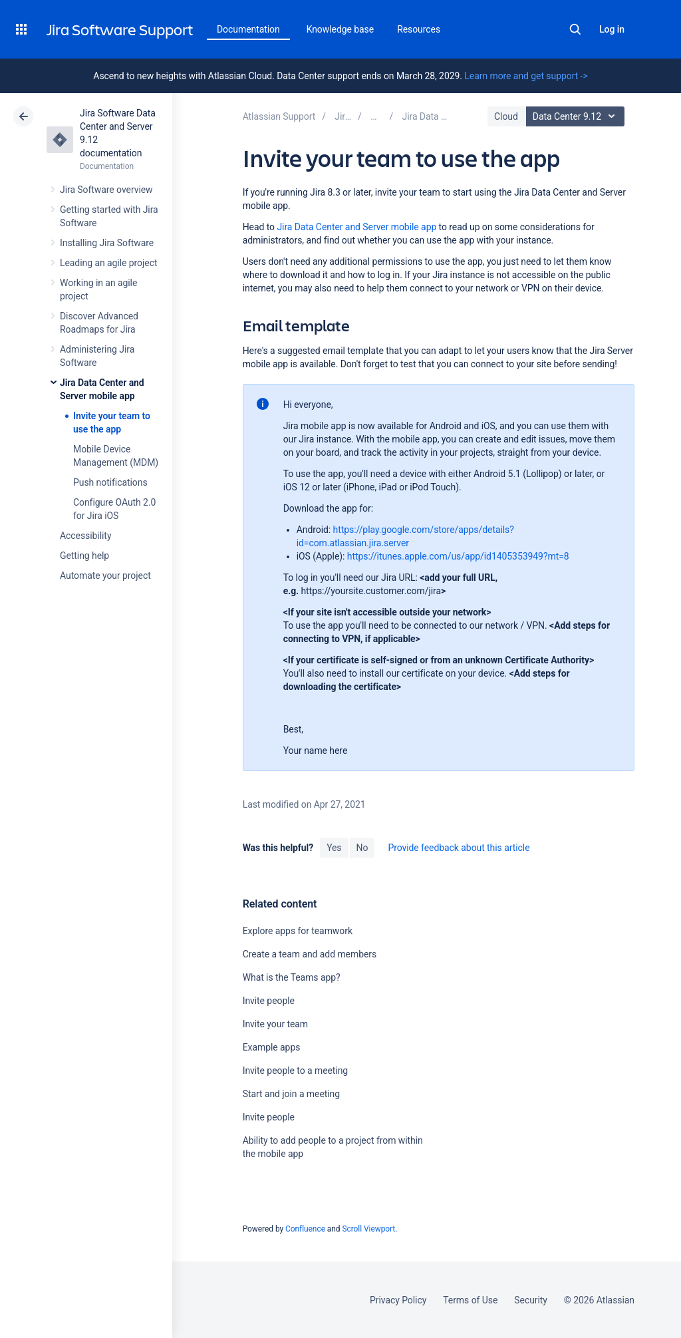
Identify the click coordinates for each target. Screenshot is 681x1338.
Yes (334, 847)
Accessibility (85, 535)
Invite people (269, 1000)
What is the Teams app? (291, 977)
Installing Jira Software (107, 243)
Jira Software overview (106, 189)
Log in (611, 29)
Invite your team (275, 1024)
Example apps (272, 1047)
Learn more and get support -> (525, 76)
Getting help (84, 555)
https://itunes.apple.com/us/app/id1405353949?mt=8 (458, 556)
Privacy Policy (398, 1300)
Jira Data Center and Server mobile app (356, 227)
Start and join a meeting (291, 1093)
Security (530, 1300)
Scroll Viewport (368, 1229)
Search (575, 29)
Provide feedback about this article (458, 847)
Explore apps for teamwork (297, 930)
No (362, 847)
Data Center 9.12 (577, 116)
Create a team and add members (310, 954)
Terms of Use (470, 1300)
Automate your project (105, 575)
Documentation (248, 29)
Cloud (506, 116)
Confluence (305, 1229)
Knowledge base (340, 29)
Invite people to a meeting (295, 1070)
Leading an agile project (108, 262)
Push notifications (110, 482)
